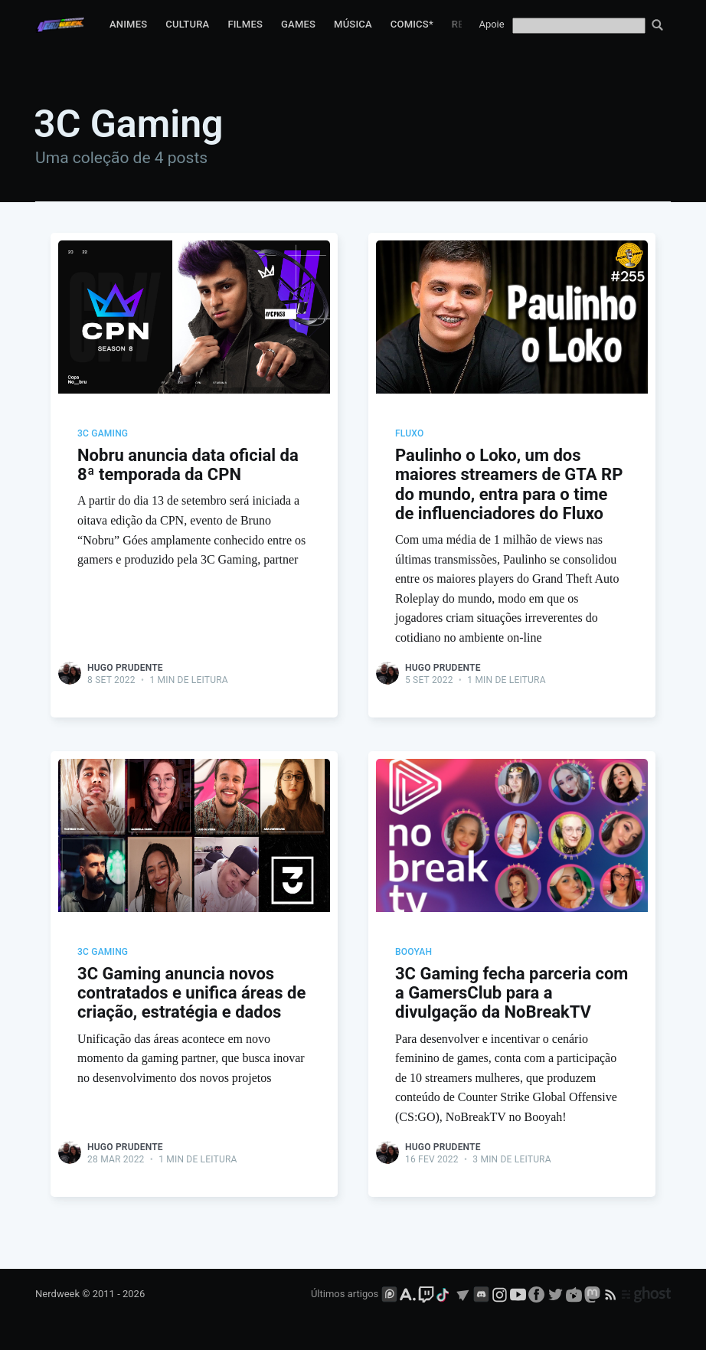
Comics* (412, 24)
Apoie (491, 24)
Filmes (245, 24)
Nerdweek (57, 1294)
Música (353, 24)
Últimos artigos (344, 1294)
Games (298, 24)
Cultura (187, 24)
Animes (128, 24)
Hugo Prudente (125, 667)
